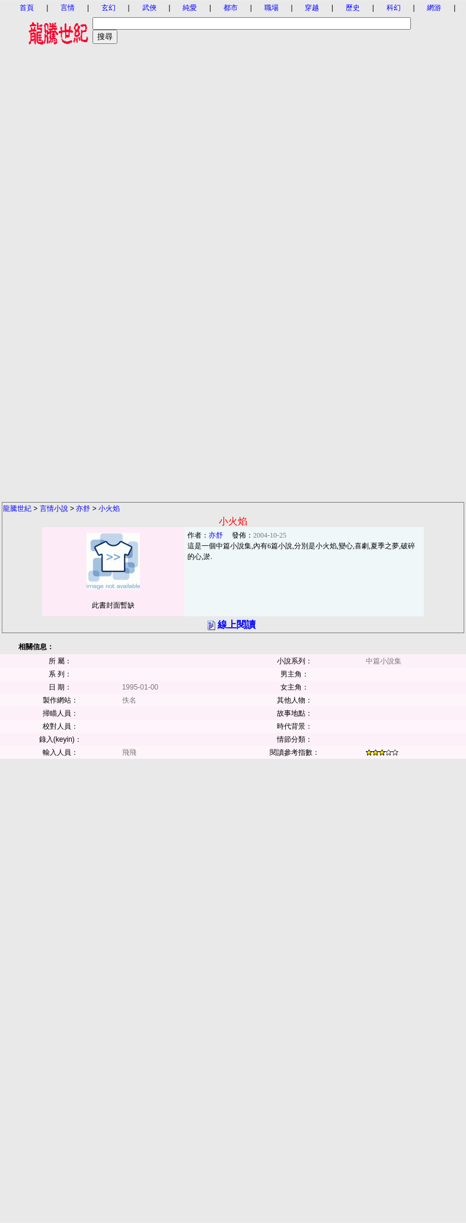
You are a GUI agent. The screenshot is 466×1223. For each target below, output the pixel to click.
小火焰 (109, 508)
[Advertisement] (233, 164)
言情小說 (54, 508)
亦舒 (83, 508)
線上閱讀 (237, 625)
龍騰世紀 (17, 508)
